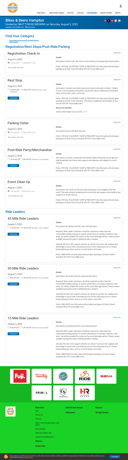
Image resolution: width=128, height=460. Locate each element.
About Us (39, 415)
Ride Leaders (14, 42)
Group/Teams (106, 13)
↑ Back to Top (116, 52)
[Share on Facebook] (105, 20)
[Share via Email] (115, 20)
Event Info (40, 446)
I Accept (115, 457)
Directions (31, 27)
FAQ (37, 411)
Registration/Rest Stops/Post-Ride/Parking (24, 40)
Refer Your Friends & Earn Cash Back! (47, 424)
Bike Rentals (40, 429)
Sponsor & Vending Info (45, 437)
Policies (39, 419)
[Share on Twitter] (108, 20)
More (117, 13)
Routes (70, 13)
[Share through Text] (119, 20)
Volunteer (92, 13)
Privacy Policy (29, 457)
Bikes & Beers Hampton (25, 20)
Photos (80, 13)
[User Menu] (120, 6)
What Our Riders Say (43, 433)
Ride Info (40, 13)
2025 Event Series (56, 13)
